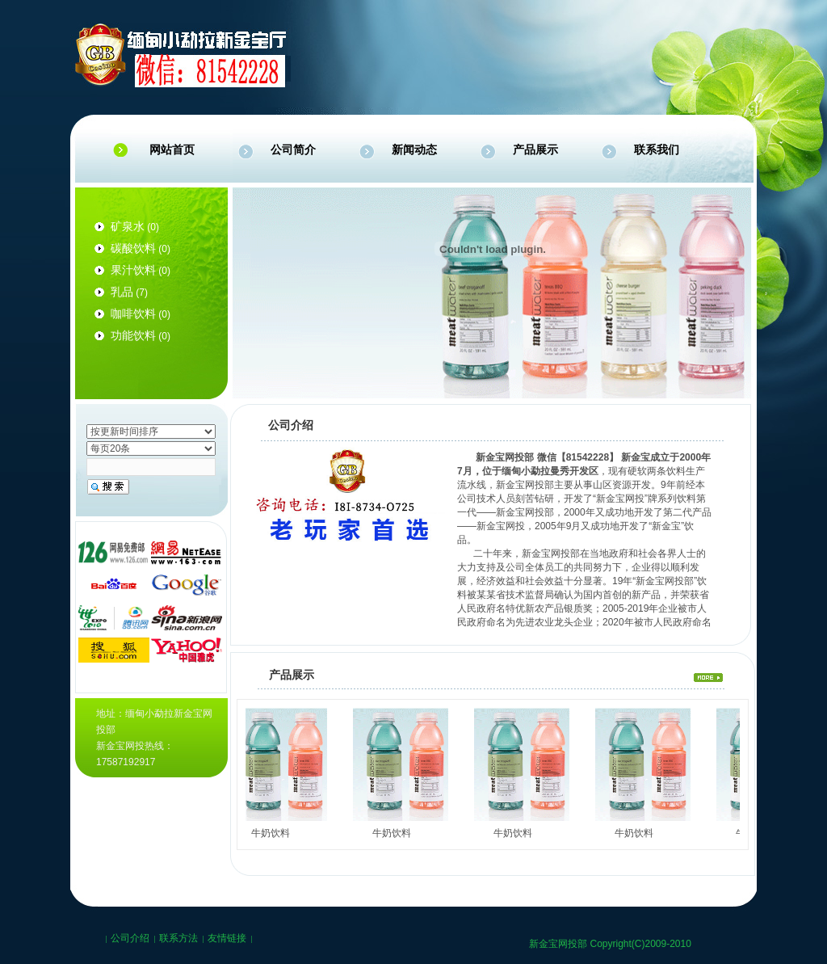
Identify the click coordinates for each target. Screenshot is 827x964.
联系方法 (178, 938)
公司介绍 (130, 938)
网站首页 (172, 149)
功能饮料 (133, 335)
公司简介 (293, 149)
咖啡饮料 (133, 313)
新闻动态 (414, 149)
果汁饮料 (133, 269)
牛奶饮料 (274, 833)
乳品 (122, 291)
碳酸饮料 (133, 248)
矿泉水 (128, 226)
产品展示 (535, 149)
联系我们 (656, 149)
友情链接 (227, 938)
